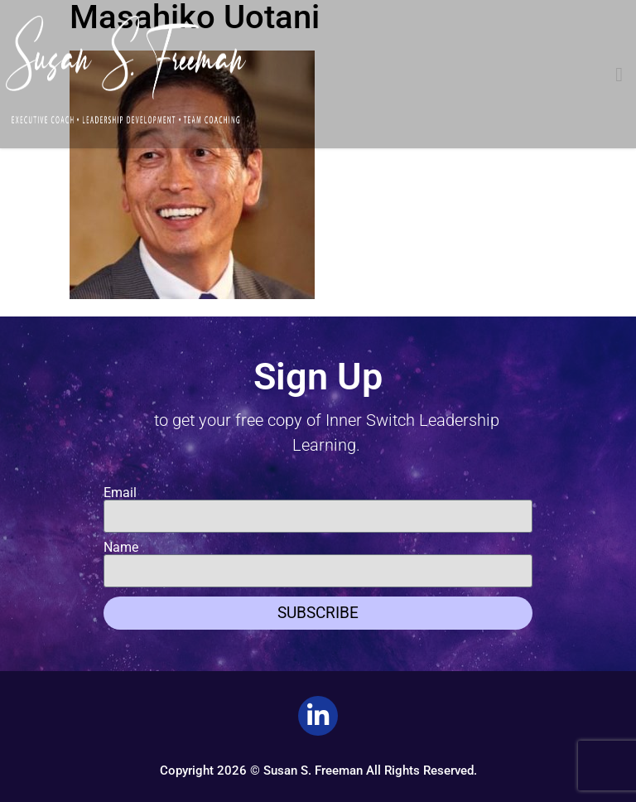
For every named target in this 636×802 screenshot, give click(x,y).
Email (120, 493)
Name (121, 547)
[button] (619, 74)
